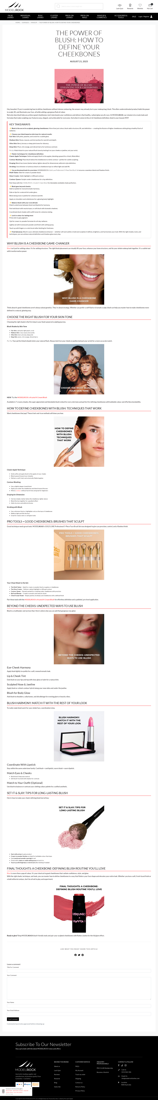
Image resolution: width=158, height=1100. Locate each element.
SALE (134, 16)
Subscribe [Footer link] (57, 1087)
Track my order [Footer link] (80, 1074)
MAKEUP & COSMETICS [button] (102, 16)
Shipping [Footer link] (78, 1078)
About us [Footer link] (57, 1066)
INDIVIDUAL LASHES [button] (25, 16)
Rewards (130, 8)
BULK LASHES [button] (40, 16)
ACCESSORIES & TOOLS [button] (120, 16)
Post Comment (13, 1019)
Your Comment (12, 975)
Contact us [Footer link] (79, 1082)
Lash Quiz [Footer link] (57, 1070)
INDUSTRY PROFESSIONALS (103, 1063)
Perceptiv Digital (68, 1098)
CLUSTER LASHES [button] (54, 16)
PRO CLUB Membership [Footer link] (105, 1068)
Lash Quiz (119, 8)
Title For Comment (13, 967)
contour (18, 490)
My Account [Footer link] (79, 1070)
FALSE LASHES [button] (10, 16)
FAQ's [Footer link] (77, 1066)
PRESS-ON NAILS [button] (85, 16)
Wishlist (140, 8)
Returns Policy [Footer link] (80, 1087)
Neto (56, 1098)
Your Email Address (13, 1010)
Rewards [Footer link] (57, 1078)
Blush (9, 248)
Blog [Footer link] (55, 1082)
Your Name (10, 1002)
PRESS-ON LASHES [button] (69, 16)
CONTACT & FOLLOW (125, 1062)
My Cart (150, 8)
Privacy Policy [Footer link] (80, 1091)
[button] (121, 6)
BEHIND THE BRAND (61, 1062)
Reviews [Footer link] (57, 1074)
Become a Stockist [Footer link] (103, 1072)
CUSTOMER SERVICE (82, 1062)
